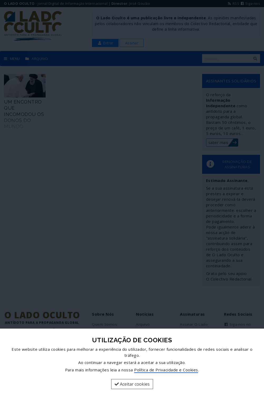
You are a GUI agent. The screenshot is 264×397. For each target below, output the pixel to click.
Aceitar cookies (132, 384)
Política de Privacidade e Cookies (166, 369)
